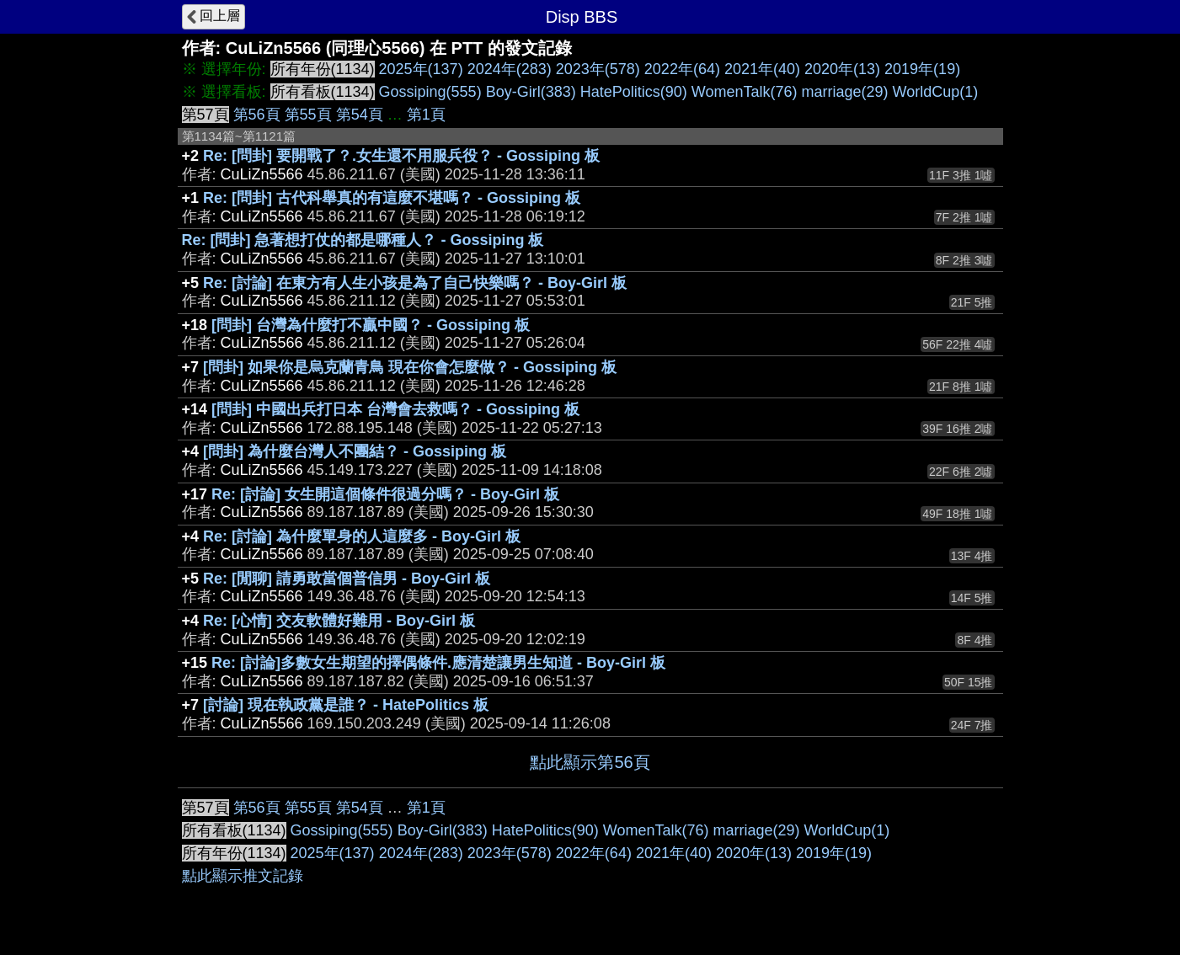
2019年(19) (922, 69)
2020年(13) (842, 69)
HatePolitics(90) (633, 91)
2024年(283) (509, 69)
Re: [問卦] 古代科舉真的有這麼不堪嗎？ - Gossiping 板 (391, 197)
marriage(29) (844, 91)
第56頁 (256, 114)
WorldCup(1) (936, 91)
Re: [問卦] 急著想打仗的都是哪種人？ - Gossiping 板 (363, 240)
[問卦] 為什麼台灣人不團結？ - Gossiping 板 (354, 451)
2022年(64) (682, 69)
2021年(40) (762, 69)
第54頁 (359, 114)
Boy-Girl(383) (531, 91)
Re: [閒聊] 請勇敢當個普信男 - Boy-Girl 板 (346, 578)
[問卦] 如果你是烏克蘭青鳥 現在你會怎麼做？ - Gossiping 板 (410, 367)
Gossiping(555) (430, 91)
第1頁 (426, 114)
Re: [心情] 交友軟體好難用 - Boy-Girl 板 (339, 620)
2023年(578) (598, 69)
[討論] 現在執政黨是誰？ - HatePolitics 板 (346, 704)
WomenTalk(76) (744, 91)
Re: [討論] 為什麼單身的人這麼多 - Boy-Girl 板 (362, 536)
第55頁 (308, 114)
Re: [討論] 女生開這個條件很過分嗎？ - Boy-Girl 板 (385, 494)
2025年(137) (421, 69)
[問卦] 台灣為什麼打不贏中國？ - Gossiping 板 (370, 325)
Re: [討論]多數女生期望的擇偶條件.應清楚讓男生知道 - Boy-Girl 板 (438, 662)
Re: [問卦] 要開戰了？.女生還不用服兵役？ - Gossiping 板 (401, 155)
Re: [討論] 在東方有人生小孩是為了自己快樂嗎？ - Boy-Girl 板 (415, 283)
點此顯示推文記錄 (242, 875)
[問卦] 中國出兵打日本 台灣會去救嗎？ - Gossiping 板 (395, 409)
